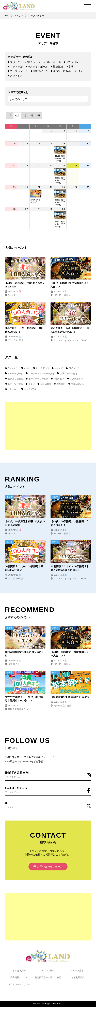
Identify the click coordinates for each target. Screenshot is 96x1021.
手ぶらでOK (28, 389)
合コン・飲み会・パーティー (68, 71)
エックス (48, 807)
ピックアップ (41, 368)
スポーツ (14, 62)
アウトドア (15, 75)
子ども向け (12, 389)
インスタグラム (48, 776)
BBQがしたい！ (75, 368)
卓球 (69, 66)
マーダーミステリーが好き (40, 373)
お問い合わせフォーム (48, 869)
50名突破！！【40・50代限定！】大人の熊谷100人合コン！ (70, 569)
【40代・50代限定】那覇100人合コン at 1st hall (25, 524)
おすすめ (57, 368)
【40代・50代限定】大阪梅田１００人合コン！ (70, 524)
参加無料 (59, 384)
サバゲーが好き (14, 373)
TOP (7, 15)
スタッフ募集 (77, 973)
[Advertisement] (48, 426)
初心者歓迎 (44, 384)
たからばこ (12, 368)
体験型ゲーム (39, 71)
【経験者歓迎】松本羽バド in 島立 (70, 698)
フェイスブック (48, 791)
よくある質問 (19, 973)
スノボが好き (75, 379)
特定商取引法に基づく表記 (48, 980)
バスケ (26, 368)
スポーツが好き (14, 384)
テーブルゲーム (18, 71)
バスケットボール (37, 66)
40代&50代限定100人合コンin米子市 (24, 655)
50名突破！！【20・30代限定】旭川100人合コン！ (24, 569)
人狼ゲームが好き (67, 373)
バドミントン (31, 62)
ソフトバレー (72, 62)
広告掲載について (19, 980)
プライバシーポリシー (19, 987)
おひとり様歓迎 (14, 379)
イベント (19, 15)
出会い (30, 384)
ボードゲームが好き (37, 379)
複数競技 (57, 66)
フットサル (15, 66)
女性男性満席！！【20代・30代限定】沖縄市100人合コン (24, 700)
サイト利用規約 (77, 980)
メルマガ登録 (48, 973)
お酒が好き (58, 379)
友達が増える (76, 384)
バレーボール (51, 62)
